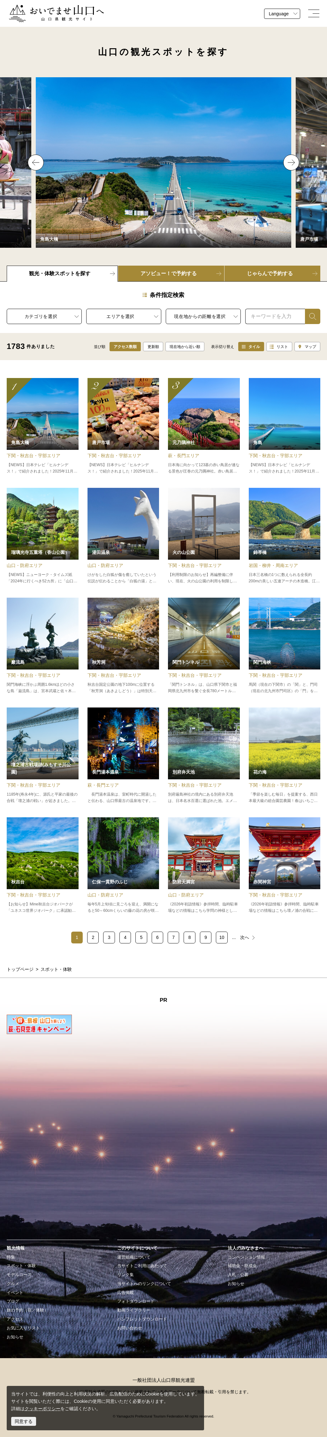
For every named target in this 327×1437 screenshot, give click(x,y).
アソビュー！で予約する (169, 273)
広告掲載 (125, 1292)
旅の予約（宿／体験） (27, 1310)
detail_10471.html (204, 646)
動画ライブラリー (133, 1310)
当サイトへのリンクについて (144, 1284)
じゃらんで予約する (270, 273)
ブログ (13, 1301)
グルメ (13, 1284)
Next (291, 162)
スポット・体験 (21, 1266)
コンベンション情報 (246, 1257)
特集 (11, 1257)
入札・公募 (238, 1275)
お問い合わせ (129, 1328)
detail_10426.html (43, 646)
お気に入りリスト (23, 1328)
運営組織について (133, 1257)
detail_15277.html (204, 536)
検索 (309, 316)
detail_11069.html (123, 426)
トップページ (20, 969)
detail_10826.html (285, 426)
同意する (24, 1421)
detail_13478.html (123, 755)
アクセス (15, 1319)
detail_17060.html (204, 426)
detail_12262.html (123, 536)
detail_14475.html (123, 646)
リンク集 (125, 1275)
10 (221, 937)
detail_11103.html (285, 646)
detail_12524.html (123, 865)
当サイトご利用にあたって (142, 1266)
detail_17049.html (285, 755)
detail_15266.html (43, 755)
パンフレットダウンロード (142, 1319)
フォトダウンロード (136, 1301)
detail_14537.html (43, 865)
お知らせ (15, 1337)
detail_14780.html (204, 865)
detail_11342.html (285, 536)
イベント (15, 1292)
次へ (244, 937)
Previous (36, 162)
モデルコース (19, 1275)
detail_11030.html (43, 426)
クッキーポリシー (42, 1408)
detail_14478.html (204, 755)
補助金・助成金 (242, 1266)
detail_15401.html (43, 536)
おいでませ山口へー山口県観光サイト (47, 8)
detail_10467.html (285, 865)
